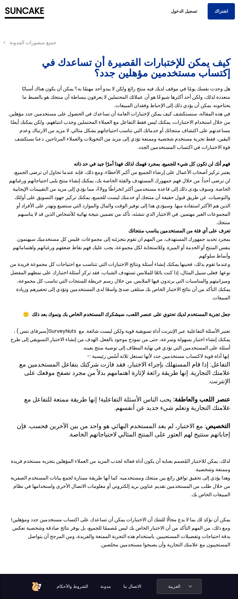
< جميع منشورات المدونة (29, 42)
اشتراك (221, 11)
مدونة (105, 586)
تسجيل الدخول (184, 11)
